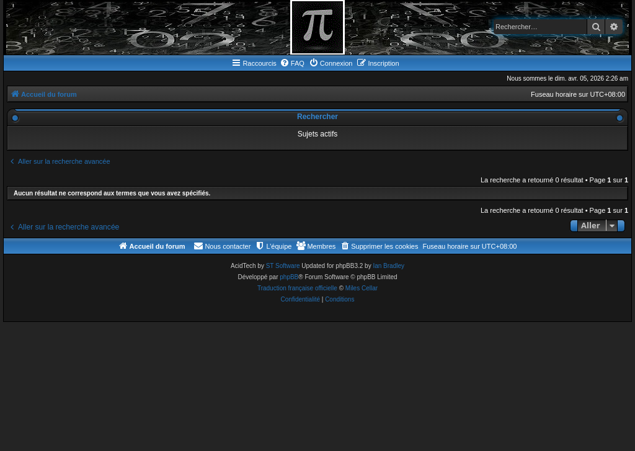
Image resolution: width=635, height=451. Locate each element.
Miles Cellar (361, 288)
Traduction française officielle (297, 288)
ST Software (283, 265)
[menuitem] (292, 63)
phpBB (289, 277)
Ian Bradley (388, 265)
